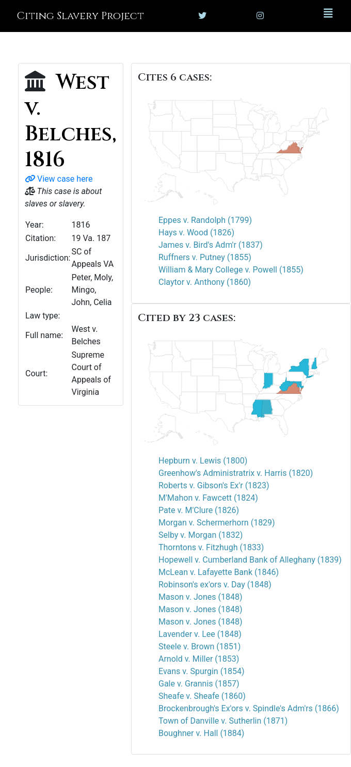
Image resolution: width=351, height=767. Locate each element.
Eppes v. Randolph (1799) (205, 220)
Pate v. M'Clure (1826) (198, 510)
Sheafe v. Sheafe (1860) (202, 696)
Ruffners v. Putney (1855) (204, 257)
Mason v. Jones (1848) (200, 597)
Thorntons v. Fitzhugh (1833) (211, 547)
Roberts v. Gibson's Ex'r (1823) (213, 485)
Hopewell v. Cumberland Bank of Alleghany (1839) (250, 560)
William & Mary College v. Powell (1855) (231, 270)
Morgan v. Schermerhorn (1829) (216, 523)
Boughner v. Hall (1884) (201, 733)
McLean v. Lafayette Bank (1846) (218, 572)
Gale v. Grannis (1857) (199, 684)
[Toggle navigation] (328, 16)
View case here (58, 179)
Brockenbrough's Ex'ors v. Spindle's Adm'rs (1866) (248, 708)
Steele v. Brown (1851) (199, 646)
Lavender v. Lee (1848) (200, 634)
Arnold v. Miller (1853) (198, 659)
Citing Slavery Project (80, 16)
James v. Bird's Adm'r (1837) (210, 245)
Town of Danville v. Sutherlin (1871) (223, 721)
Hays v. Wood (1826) (196, 232)
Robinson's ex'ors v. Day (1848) (215, 584)
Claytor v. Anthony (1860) (204, 282)
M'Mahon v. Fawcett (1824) (208, 498)
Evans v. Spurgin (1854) (201, 671)
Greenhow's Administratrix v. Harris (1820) (235, 473)
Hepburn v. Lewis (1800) (202, 461)
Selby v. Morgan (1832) (200, 535)
